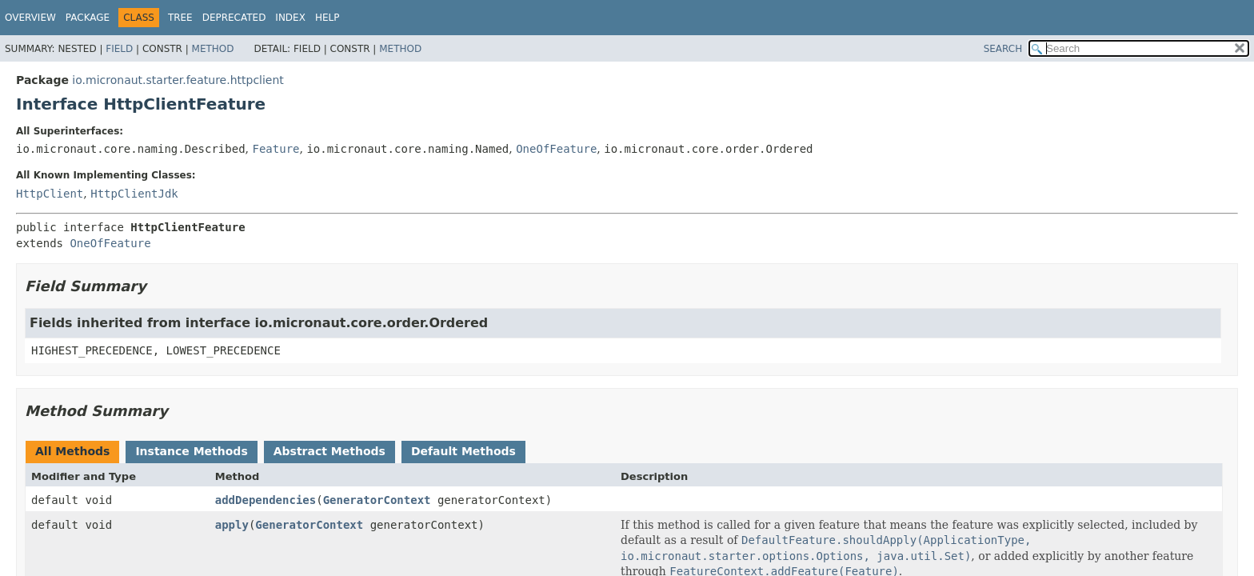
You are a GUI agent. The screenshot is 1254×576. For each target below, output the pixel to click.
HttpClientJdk (134, 193)
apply (232, 524)
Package (88, 17)
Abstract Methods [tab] (329, 451)
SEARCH (1003, 48)
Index (290, 17)
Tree (180, 17)
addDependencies (265, 500)
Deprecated (234, 17)
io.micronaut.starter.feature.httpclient (178, 80)
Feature (275, 148)
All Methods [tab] (72, 451)
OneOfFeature (556, 148)
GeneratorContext (377, 500)
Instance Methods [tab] (191, 451)
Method (213, 48)
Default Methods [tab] (463, 451)
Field (119, 48)
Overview (30, 17)
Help (327, 17)
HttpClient (49, 193)
